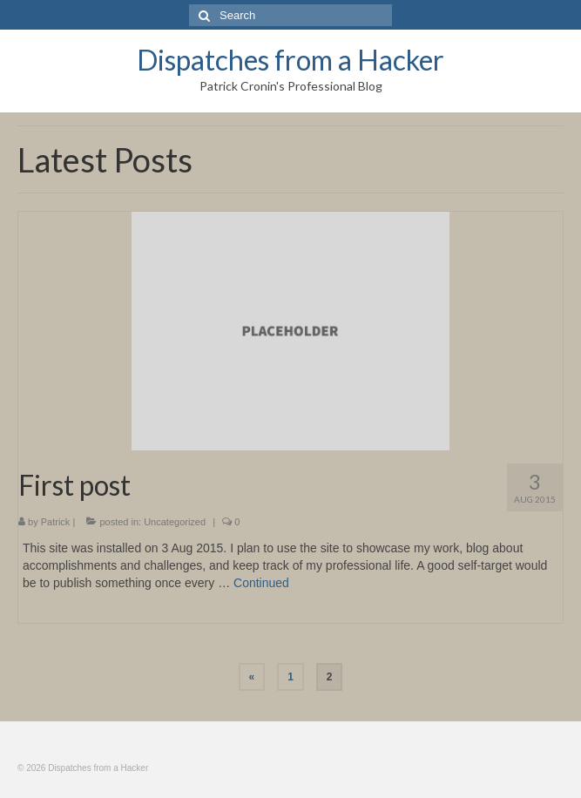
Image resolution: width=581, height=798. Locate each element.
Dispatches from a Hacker (290, 60)
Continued (261, 583)
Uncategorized (175, 522)
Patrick (56, 522)
